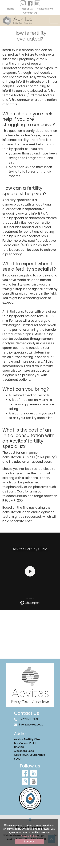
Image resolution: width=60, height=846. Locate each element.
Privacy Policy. (29, 836)
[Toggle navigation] (53, 20)
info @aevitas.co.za (28, 724)
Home (10, 8)
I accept (29, 841)
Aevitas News (45, 8)
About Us (27, 9)
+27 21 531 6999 (26, 719)
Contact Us (30, 12)
